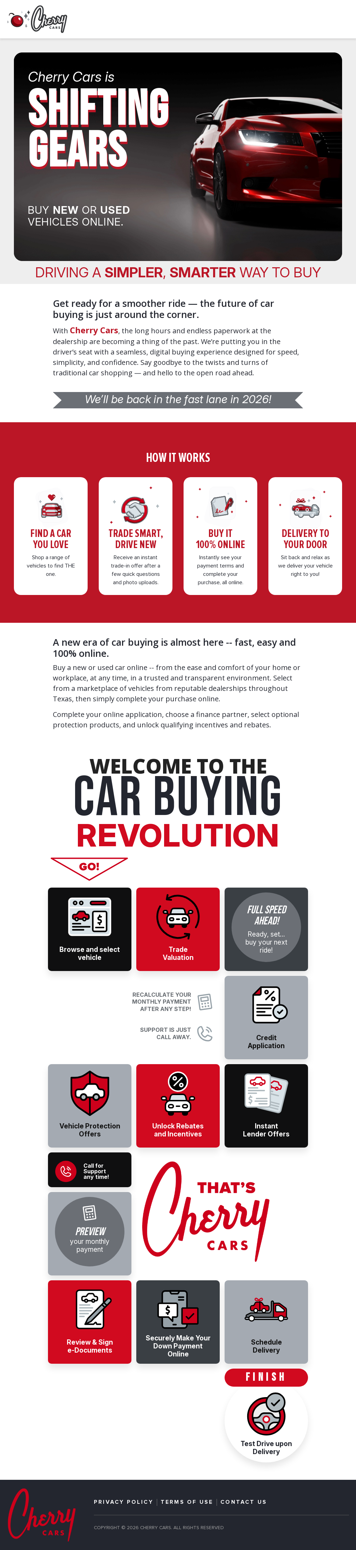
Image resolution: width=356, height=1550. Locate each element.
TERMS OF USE (187, 1502)
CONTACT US (243, 1502)
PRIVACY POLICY (123, 1502)
